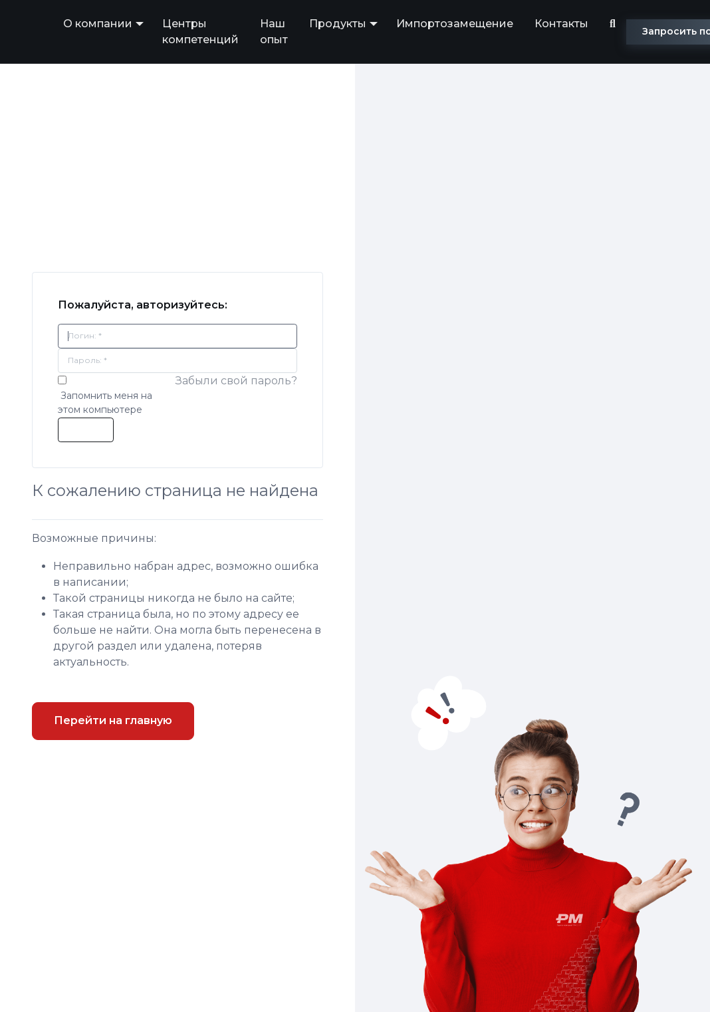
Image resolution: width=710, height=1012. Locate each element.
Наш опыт (274, 31)
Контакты (561, 23)
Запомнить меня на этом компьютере (105, 403)
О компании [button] (97, 23)
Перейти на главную (113, 720)
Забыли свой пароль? (236, 380)
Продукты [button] (337, 23)
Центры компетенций (200, 31)
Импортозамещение (454, 23)
